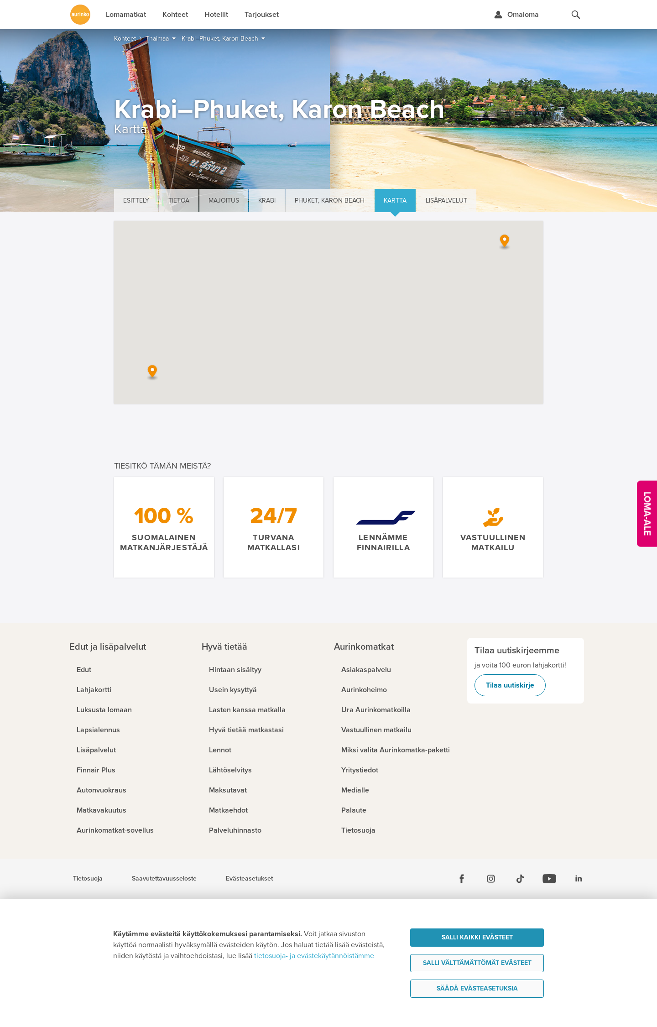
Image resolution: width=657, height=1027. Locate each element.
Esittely (136, 200)
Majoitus (224, 200)
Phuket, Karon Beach (330, 200)
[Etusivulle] (80, 15)
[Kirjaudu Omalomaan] (516, 15)
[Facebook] (461, 878)
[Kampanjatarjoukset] (647, 513)
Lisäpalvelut (446, 200)
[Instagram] (491, 878)
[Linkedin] (578, 878)
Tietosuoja (88, 878)
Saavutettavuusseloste (164, 878)
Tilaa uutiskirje (510, 685)
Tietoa (178, 200)
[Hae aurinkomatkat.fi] (576, 15)
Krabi (267, 200)
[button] (505, 242)
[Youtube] (549, 878)
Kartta (395, 200)
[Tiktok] (520, 878)
